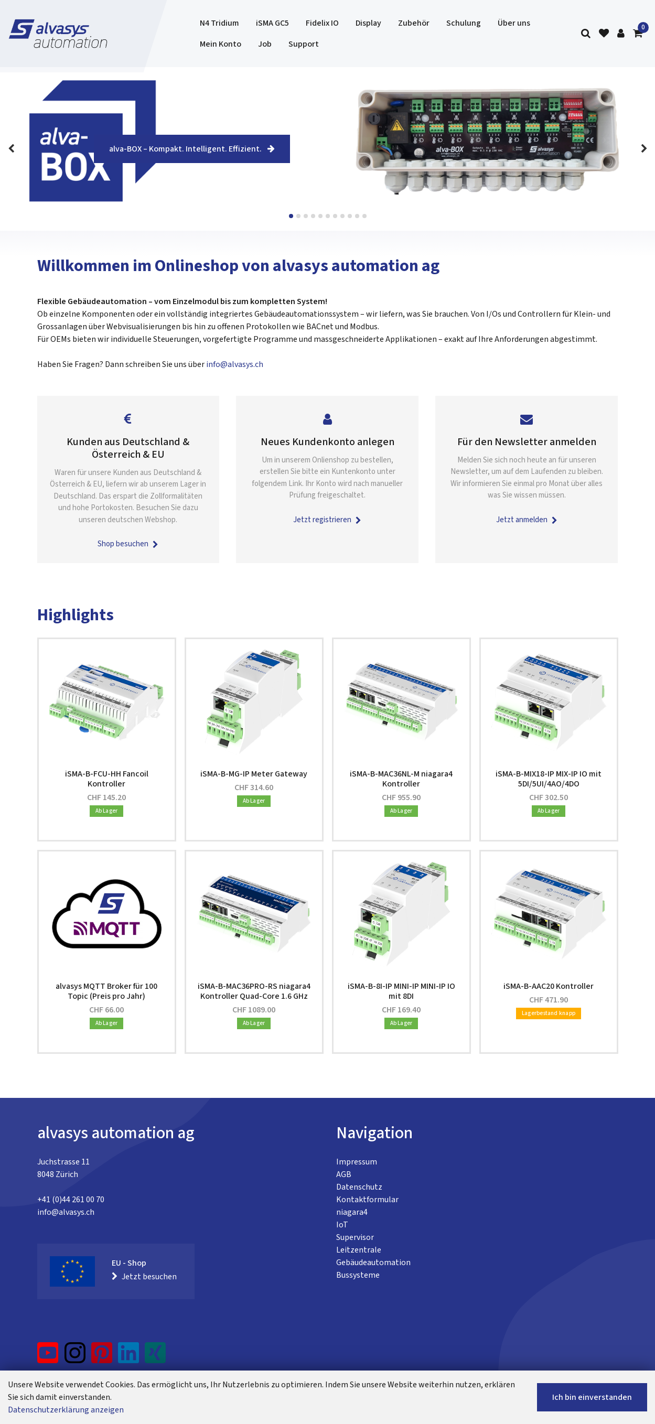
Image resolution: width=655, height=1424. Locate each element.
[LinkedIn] (128, 1357)
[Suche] (586, 34)
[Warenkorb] (638, 34)
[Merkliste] (604, 34)
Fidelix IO (322, 23)
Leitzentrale (358, 1250)
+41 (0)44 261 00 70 (70, 1199)
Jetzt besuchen (144, 1276)
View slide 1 (291, 216)
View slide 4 (313, 216)
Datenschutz (359, 1187)
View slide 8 (342, 216)
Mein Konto (220, 44)
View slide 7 (335, 216)
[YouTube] (48, 1357)
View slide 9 (350, 216)
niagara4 (352, 1212)
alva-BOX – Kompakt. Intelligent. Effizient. (192, 149)
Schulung (463, 23)
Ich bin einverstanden (592, 1397)
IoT (342, 1225)
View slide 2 (298, 216)
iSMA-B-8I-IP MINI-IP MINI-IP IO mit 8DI (401, 991)
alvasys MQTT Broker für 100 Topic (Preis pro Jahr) (106, 991)
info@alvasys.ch (234, 364)
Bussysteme (358, 1275)
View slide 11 (364, 216)
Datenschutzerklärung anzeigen (66, 1410)
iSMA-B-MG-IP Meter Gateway (253, 774)
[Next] (644, 149)
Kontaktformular (367, 1199)
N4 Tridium (219, 23)
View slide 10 (357, 216)
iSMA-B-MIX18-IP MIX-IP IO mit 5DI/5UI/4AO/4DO (549, 779)
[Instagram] (75, 1357)
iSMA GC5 (272, 23)
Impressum (356, 1162)
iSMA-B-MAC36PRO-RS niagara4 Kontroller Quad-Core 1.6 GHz (254, 991)
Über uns (514, 23)
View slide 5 (320, 216)
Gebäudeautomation (373, 1262)
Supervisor (355, 1237)
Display (368, 23)
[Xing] (155, 1357)
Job (265, 44)
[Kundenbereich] (621, 34)
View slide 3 (306, 216)
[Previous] (11, 149)
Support (303, 44)
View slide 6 (328, 216)
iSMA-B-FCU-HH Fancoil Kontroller (106, 779)
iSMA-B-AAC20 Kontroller (548, 986)
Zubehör (413, 23)
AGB (343, 1174)
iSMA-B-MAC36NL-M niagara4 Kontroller (401, 779)
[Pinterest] (102, 1357)
